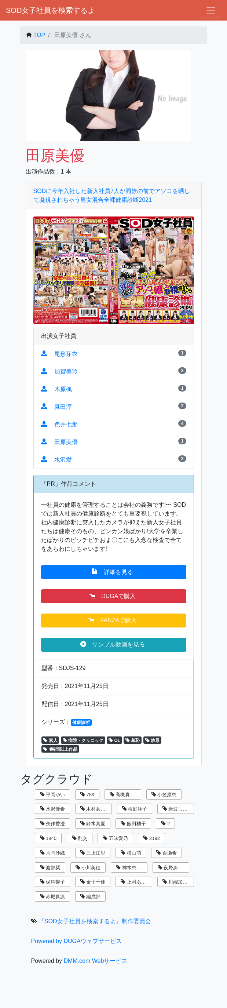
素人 (50, 740)
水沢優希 (52, 809)
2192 (151, 838)
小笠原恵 (164, 794)
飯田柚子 (133, 823)
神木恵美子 (131, 867)
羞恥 (132, 740)
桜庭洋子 (134, 809)
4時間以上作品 (60, 749)
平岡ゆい (52, 794)
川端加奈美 (177, 882)
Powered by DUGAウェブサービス (76, 941)
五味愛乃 (115, 838)
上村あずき (136, 882)
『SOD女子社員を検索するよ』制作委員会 (95, 921)
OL (114, 740)
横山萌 (131, 853)
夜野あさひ (173, 867)
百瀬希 (166, 853)
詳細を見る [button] (113, 571)
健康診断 (81, 722)
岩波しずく (177, 809)
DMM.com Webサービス (95, 961)
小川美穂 (88, 867)
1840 (48, 838)
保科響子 (52, 882)
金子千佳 (93, 882)
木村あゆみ (95, 809)
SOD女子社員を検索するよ (50, 10)
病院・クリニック (83, 740)
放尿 (152, 740)
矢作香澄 (52, 823)
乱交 (80, 838)
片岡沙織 (52, 853)
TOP (39, 35)
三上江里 (93, 853)
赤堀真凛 (52, 896)
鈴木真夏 (93, 823)
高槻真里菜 (125, 794)
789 (87, 794)
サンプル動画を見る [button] (113, 644)
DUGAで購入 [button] (113, 596)
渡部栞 (50, 867)
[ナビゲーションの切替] (211, 10)
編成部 (90, 896)
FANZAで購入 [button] (113, 620)
